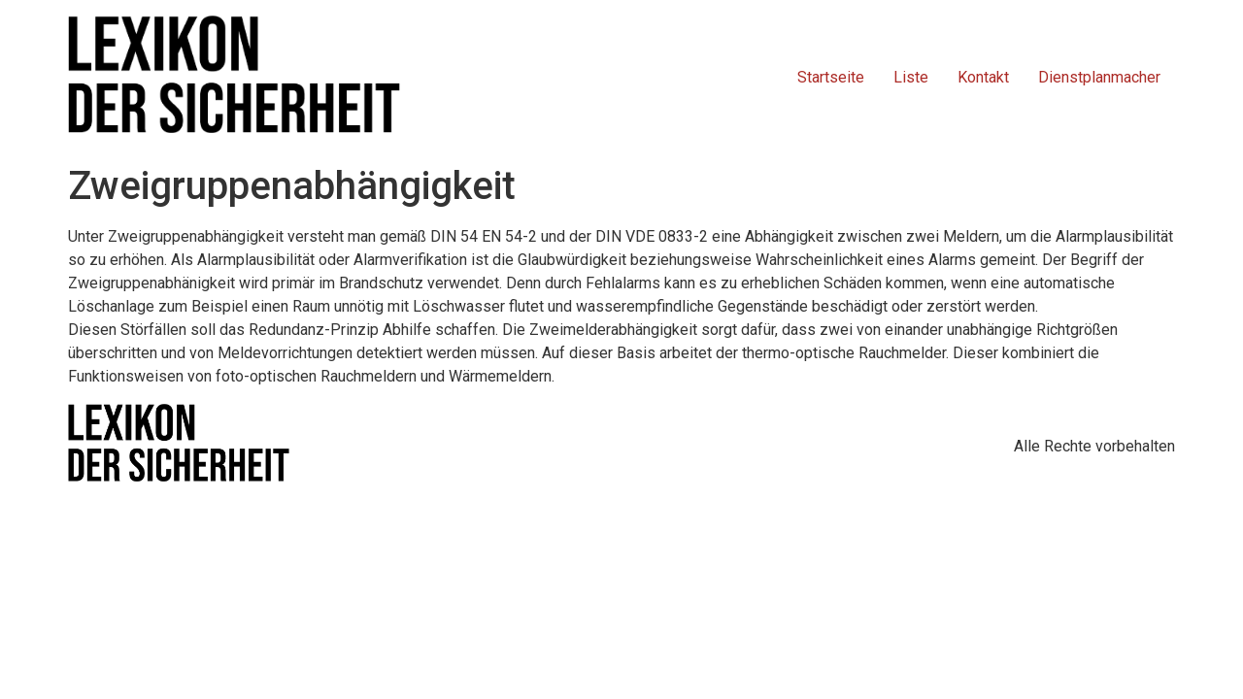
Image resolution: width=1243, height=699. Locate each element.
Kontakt (983, 77)
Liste (910, 77)
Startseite (830, 77)
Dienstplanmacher (1099, 77)
